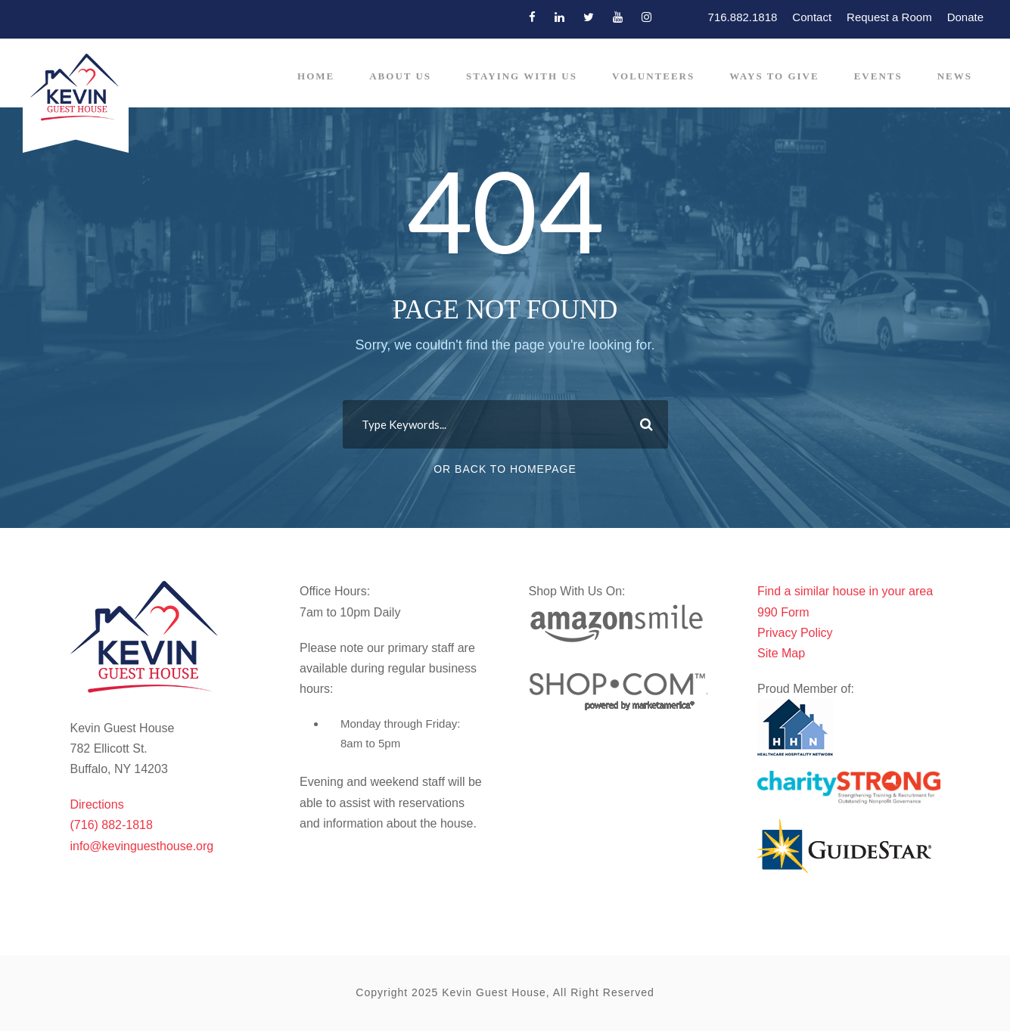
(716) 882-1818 (111, 824)
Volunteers (653, 76)
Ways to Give (774, 76)
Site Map (781, 653)
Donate (965, 17)
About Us (400, 76)
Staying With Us (521, 76)
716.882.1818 (743, 17)
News (954, 76)
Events (878, 76)
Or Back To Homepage (505, 469)
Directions (97, 804)
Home (315, 76)
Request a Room (889, 17)
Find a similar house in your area (845, 591)
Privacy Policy (795, 632)
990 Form (783, 612)
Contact (811, 17)
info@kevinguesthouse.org (142, 846)
